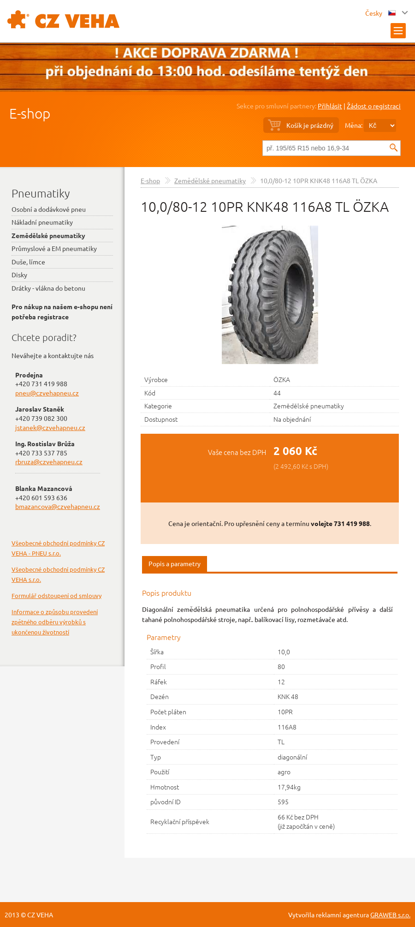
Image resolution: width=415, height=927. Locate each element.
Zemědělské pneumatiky (210, 180)
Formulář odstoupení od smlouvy (56, 595)
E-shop (29, 113)
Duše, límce (28, 261)
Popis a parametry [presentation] (174, 563)
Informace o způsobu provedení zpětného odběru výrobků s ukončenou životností (55, 622)
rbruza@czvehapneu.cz (49, 461)
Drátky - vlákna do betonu (48, 288)
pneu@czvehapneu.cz (47, 393)
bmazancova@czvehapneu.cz (57, 506)
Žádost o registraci (374, 106)
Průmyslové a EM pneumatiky (54, 248)
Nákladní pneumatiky (42, 222)
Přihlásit (330, 106)
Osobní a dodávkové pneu (49, 209)
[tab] (174, 564)
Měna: (353, 125)
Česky (380, 13)
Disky (19, 274)
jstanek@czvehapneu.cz (50, 427)
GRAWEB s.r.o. (390, 914)
